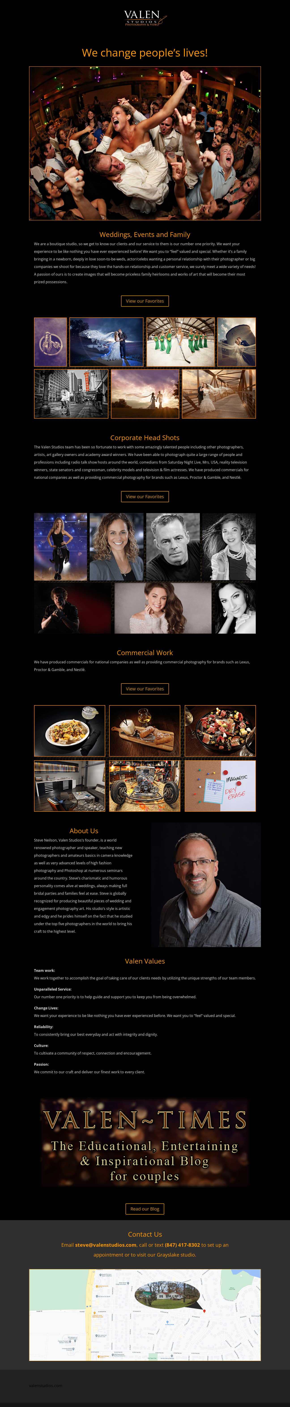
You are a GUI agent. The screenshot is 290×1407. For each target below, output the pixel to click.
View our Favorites (145, 301)
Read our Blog (144, 1209)
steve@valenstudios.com (105, 1244)
